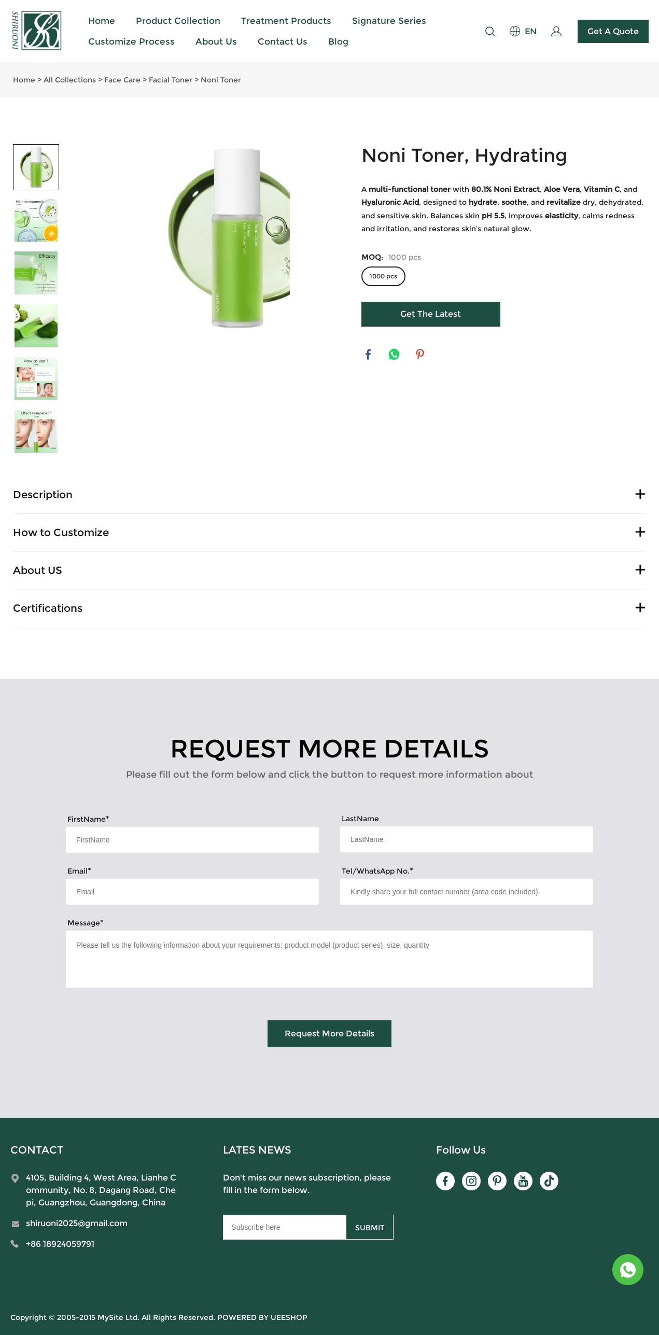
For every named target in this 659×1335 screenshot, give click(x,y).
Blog (338, 41)
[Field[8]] (466, 839)
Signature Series (389, 21)
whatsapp (395, 355)
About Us (216, 41)
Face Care (122, 80)
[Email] (284, 1227)
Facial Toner (170, 80)
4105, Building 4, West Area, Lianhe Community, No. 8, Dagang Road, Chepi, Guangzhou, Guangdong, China (101, 1190)
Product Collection (178, 21)
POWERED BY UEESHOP (262, 1317)
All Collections (70, 80)
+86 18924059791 (60, 1244)
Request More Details (329, 1033)
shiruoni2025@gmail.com (77, 1223)
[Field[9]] (192, 892)
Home (101, 21)
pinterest (421, 355)
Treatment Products (286, 21)
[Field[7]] (192, 840)
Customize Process (131, 41)
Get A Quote (613, 31)
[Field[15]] (466, 892)
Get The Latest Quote (430, 318)
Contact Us (282, 41)
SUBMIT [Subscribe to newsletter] (369, 1227)
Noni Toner (221, 80)
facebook (369, 355)
